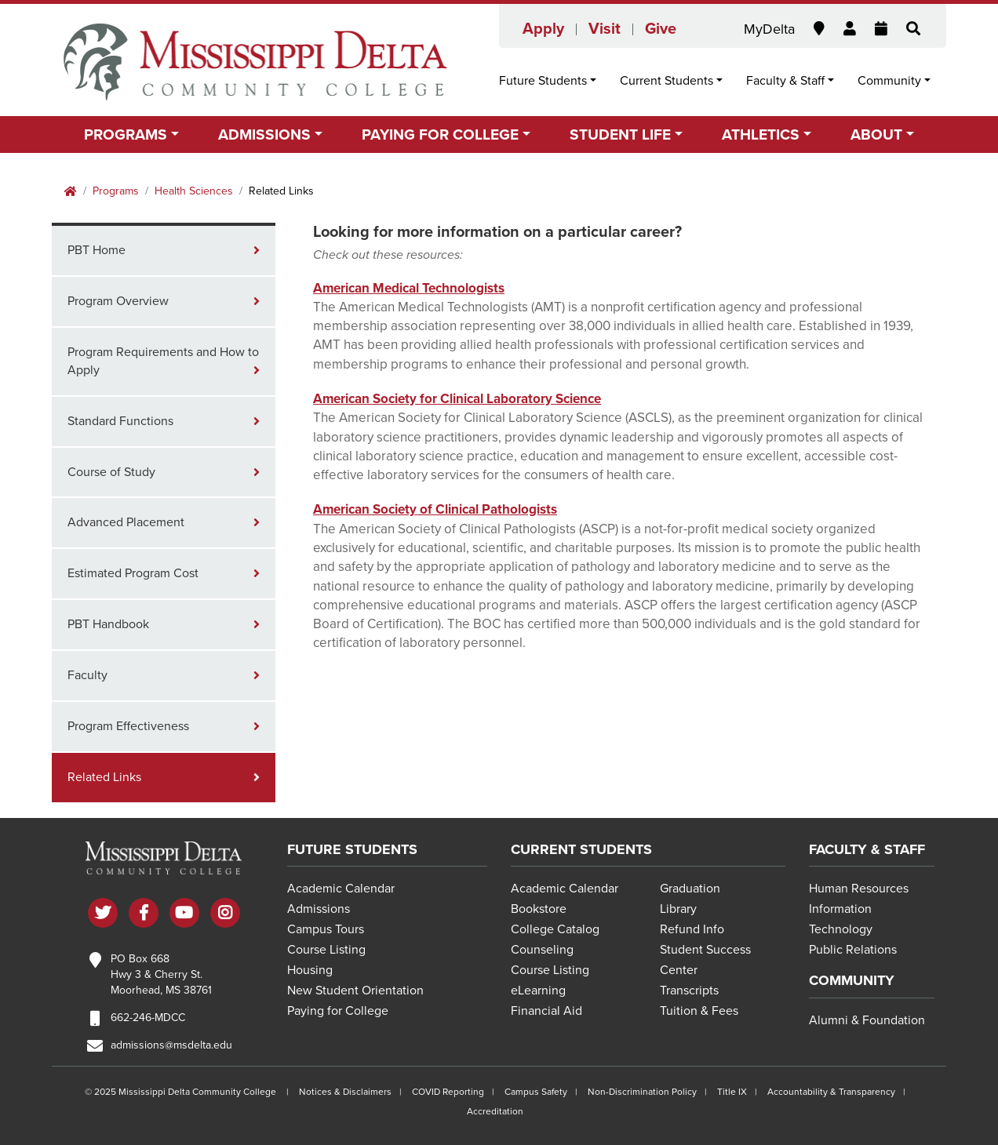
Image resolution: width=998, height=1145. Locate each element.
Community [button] (889, 81)
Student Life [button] (620, 134)
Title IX (732, 1091)
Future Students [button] (543, 81)
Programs (116, 191)
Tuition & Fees (699, 1011)
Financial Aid (546, 1011)
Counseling (542, 950)
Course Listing (326, 950)
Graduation (690, 888)
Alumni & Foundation (867, 1020)
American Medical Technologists (408, 288)
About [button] (876, 134)
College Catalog (555, 929)
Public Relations (853, 950)
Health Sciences (194, 191)
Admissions (318, 909)
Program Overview (118, 301)
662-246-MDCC (148, 1017)
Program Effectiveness (128, 726)
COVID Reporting (448, 1091)
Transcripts (689, 990)
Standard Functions (120, 421)
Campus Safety (535, 1091)
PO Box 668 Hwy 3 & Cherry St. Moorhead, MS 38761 (161, 974)
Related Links (104, 777)
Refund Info (692, 929)
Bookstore (538, 909)
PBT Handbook (108, 624)
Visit (604, 29)
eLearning (538, 990)
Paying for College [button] (440, 134)
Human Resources (859, 888)
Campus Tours (325, 929)
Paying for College (337, 1011)
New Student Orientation (355, 990)
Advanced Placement (125, 522)
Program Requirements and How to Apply (163, 361)
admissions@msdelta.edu (171, 1045)
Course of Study (111, 472)
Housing (310, 970)
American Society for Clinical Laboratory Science (457, 399)
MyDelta (769, 29)
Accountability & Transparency (831, 1091)
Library (678, 909)
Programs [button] (125, 134)
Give (660, 29)
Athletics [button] (760, 134)
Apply (543, 29)
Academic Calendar (341, 888)
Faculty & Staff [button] (785, 81)
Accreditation (495, 1111)
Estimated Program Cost (133, 573)
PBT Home (96, 250)
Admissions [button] (264, 134)
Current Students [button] (666, 81)
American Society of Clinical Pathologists (435, 509)
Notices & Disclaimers (345, 1091)
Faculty (87, 675)
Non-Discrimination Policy (642, 1091)
